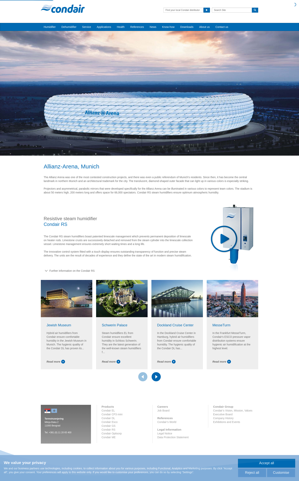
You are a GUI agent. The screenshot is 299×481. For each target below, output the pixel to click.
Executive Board (222, 414)
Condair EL (108, 410)
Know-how (168, 26)
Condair (63, 8)
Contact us (221, 26)
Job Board (163, 410)
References (137, 26)
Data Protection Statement (173, 437)
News (153, 26)
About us (204, 26)
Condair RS (108, 429)
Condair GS (109, 425)
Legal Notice (164, 433)
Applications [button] (104, 26)
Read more (56, 362)
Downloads (186, 26)
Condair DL (108, 418)
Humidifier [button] (50, 26)
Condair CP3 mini (112, 414)
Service (86, 26)
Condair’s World (166, 422)
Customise (281, 473)
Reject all (252, 473)
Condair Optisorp (112, 433)
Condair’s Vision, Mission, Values (232, 410)
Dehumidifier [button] (68, 26)
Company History (223, 418)
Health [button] (121, 26)
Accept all (266, 463)
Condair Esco (110, 422)
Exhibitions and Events (226, 422)
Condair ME (109, 437)
